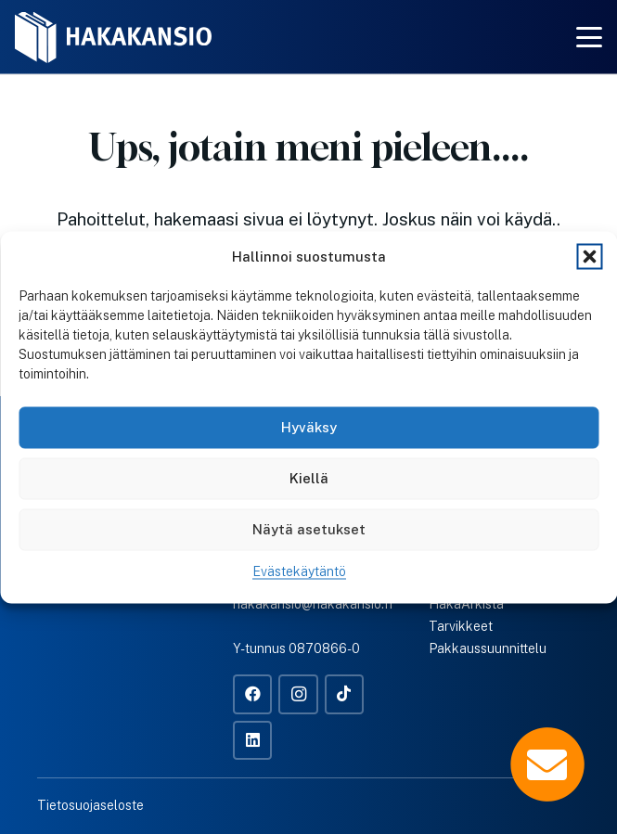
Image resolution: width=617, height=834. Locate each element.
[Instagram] (298, 694)
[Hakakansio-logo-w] (113, 37)
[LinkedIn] (253, 741)
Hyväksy (309, 427)
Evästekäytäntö (299, 570)
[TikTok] (345, 694)
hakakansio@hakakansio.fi (312, 604)
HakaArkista (466, 604)
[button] (589, 256)
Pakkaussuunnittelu (487, 648)
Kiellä (308, 478)
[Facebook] (253, 694)
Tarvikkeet (461, 626)
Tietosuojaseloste (90, 805)
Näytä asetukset (309, 529)
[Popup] (547, 764)
